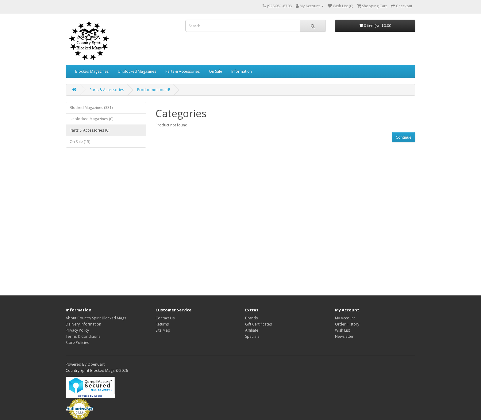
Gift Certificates (258, 324)
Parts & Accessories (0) (89, 130)
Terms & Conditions (83, 336)
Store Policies (77, 342)
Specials (252, 336)
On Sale (215, 71)
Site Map (163, 330)
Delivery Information (83, 324)
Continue (403, 137)
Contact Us (165, 318)
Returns (162, 324)
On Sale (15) (80, 141)
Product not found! (153, 89)
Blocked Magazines (92, 71)
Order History (347, 324)
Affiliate (251, 330)
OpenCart (96, 364)
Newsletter (344, 336)
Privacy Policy (77, 330)
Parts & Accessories (182, 71)
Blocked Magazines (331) (91, 107)
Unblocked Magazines (137, 71)
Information (241, 71)
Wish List (342, 330)
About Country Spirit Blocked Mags (96, 318)
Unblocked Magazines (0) (91, 118)
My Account (345, 318)
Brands (251, 318)
